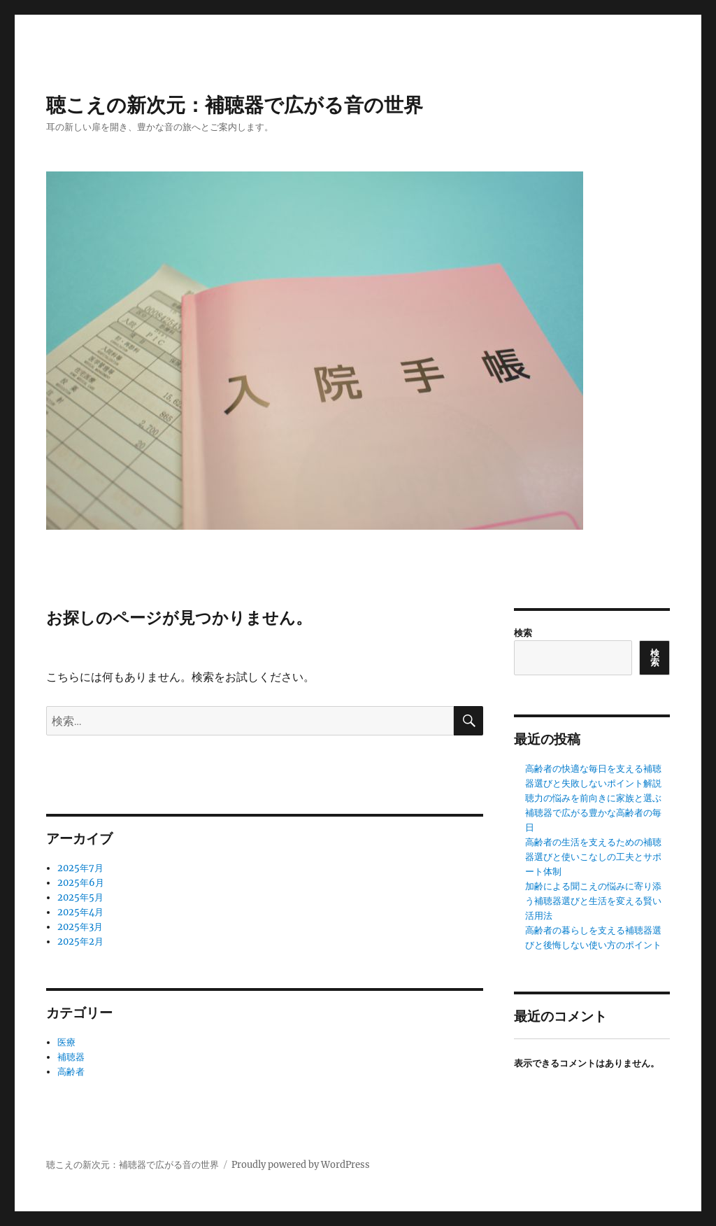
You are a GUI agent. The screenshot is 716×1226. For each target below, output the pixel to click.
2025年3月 (80, 927)
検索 (523, 633)
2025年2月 (80, 941)
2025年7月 (80, 868)
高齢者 (71, 1072)
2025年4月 (80, 912)
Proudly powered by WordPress (300, 1165)
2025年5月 (80, 897)
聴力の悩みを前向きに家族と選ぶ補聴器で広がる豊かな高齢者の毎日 (593, 812)
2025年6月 (80, 883)
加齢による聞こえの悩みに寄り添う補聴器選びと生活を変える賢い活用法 (593, 901)
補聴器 (71, 1057)
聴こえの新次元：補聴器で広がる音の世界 (234, 105)
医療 (66, 1042)
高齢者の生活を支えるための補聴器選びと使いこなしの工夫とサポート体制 (593, 857)
